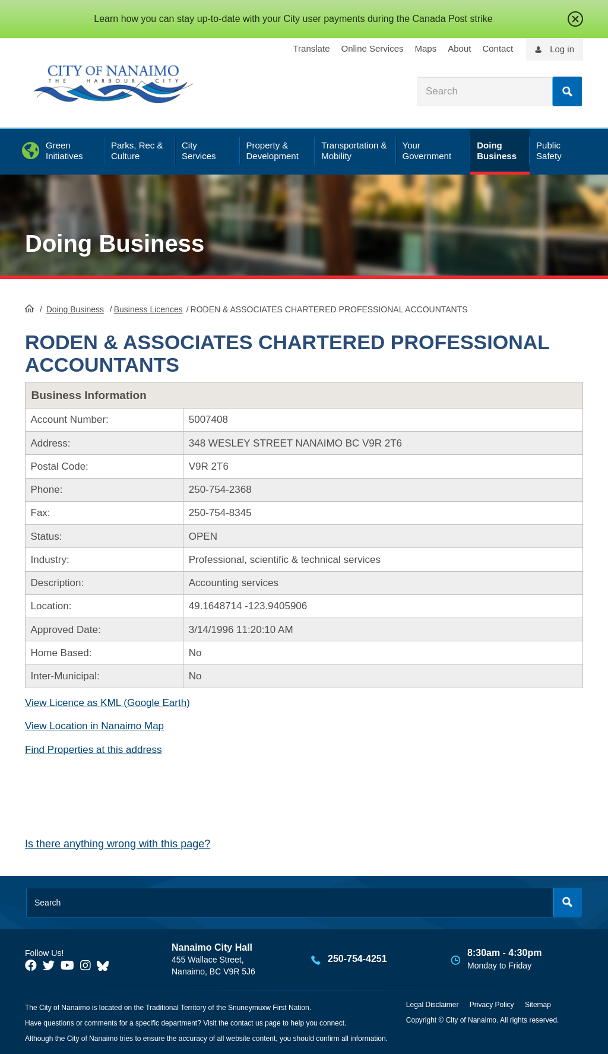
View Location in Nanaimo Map (94, 726)
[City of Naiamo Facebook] (31, 965)
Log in (562, 49)
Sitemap (538, 1005)
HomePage (29, 308)
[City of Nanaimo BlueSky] (106, 965)
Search (567, 91)
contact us (246, 1023)
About (459, 48)
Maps (426, 48)
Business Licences (148, 309)
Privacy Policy (492, 1005)
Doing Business (114, 243)
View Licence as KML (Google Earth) (107, 702)
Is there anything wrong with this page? (117, 844)
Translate (311, 48)
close (575, 19)
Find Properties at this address (93, 749)
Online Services (372, 48)
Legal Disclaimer (432, 1005)
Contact (497, 48)
